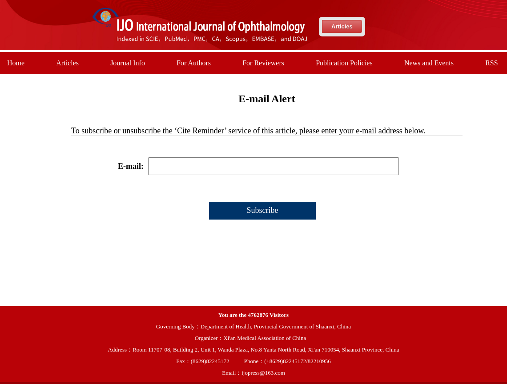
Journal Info (127, 63)
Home (15, 63)
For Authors (194, 63)
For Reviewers (263, 63)
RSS (491, 63)
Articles (342, 26)
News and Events (429, 63)
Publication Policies (344, 63)
